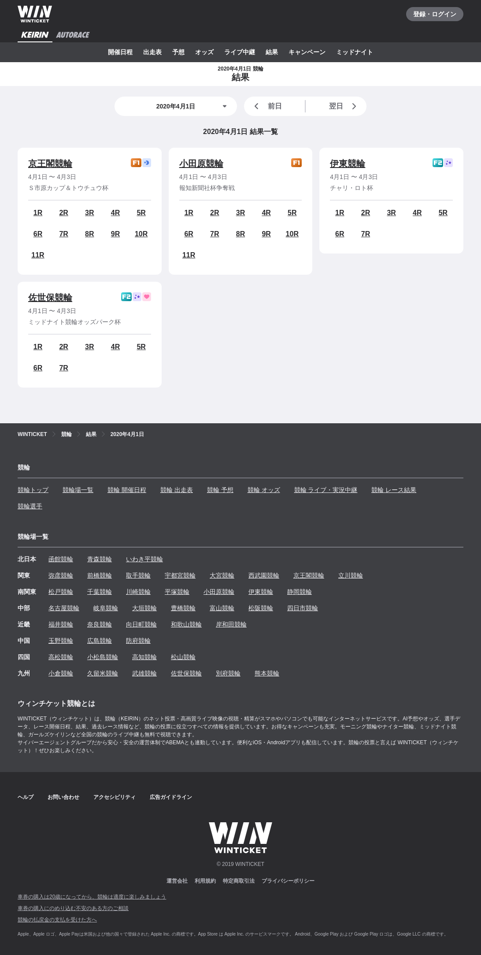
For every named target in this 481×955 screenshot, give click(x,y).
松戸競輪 (60, 591)
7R (63, 234)
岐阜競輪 (105, 608)
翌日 (344, 106)
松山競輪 (183, 656)
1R (37, 212)
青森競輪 (99, 559)
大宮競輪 (222, 575)
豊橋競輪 (183, 608)
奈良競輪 (99, 624)
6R (37, 234)
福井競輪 (60, 624)
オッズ (204, 52)
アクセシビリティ (114, 797)
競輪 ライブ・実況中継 (326, 489)
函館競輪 (60, 559)
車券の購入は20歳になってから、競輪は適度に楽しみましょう (92, 897)
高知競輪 (144, 656)
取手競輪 (138, 575)
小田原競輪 (201, 163)
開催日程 (120, 52)
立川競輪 (350, 575)
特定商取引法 (239, 881)
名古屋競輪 (63, 608)
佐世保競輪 (50, 297)
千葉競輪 (99, 591)
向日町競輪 (141, 624)
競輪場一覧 (78, 489)
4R (115, 212)
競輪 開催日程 (126, 489)
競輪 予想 (220, 489)
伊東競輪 (347, 163)
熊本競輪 (267, 673)
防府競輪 (138, 640)
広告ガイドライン (171, 797)
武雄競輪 (144, 673)
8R (89, 234)
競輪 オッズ (264, 489)
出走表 (152, 52)
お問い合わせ (63, 797)
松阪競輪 (260, 608)
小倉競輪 (60, 673)
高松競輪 (60, 656)
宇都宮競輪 (180, 575)
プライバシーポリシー (288, 881)
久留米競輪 (102, 673)
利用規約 (205, 881)
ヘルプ (25, 797)
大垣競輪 (144, 608)
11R (37, 255)
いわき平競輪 (144, 559)
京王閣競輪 (50, 163)
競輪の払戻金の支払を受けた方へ (57, 920)
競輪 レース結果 (393, 489)
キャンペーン (307, 52)
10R (141, 234)
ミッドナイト (354, 52)
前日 (266, 106)
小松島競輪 (102, 656)
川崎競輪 (138, 591)
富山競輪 (222, 608)
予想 (178, 52)
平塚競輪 (177, 591)
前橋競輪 (99, 575)
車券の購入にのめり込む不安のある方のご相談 (73, 908)
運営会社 (177, 881)
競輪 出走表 (176, 489)
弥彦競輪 (60, 575)
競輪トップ (33, 489)
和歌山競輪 (186, 624)
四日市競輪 (302, 608)
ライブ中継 (239, 52)
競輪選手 (30, 506)
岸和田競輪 (231, 624)
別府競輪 (228, 673)
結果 (272, 52)
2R (63, 212)
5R (141, 212)
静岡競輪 (299, 591)
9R (115, 234)
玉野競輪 (60, 640)
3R (89, 212)
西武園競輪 (263, 575)
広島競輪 (99, 640)
